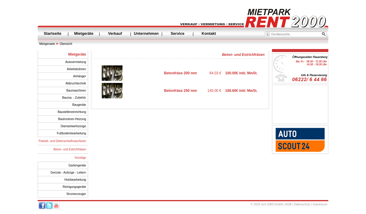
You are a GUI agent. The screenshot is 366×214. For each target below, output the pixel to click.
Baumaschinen (76, 90)
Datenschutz (302, 204)
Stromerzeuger (76, 194)
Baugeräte (79, 104)
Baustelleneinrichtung (72, 112)
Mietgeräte (83, 33)
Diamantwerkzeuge (73, 126)
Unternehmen (146, 33)
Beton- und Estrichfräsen (69, 149)
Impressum (320, 204)
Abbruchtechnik (76, 83)
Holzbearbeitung (75, 179)
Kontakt (209, 33)
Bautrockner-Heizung (72, 119)
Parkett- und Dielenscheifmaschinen (62, 141)
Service (177, 33)
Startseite (52, 33)
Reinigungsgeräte (74, 186)
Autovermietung (75, 62)
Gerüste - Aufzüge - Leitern (68, 172)
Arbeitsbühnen (76, 69)
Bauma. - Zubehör (74, 97)
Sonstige (80, 157)
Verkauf (115, 33)
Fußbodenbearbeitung (71, 133)
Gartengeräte (77, 165)
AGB (288, 204)
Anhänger (79, 76)
